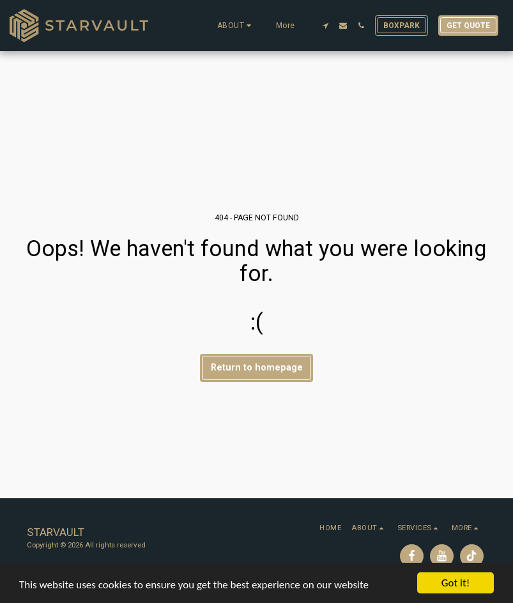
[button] (236, 25)
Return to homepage (257, 367)
